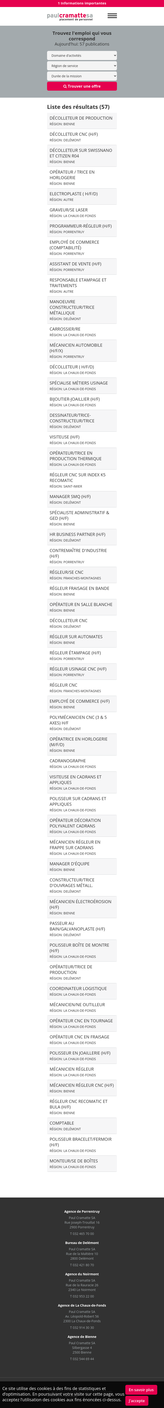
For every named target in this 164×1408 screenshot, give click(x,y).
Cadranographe (73, 763)
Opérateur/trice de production (71, 972)
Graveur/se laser (73, 212)
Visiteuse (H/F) (73, 439)
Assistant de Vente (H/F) (75, 266)
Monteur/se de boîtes (74, 1163)
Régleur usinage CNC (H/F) (78, 671)
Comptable (65, 1125)
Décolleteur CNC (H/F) (74, 136)
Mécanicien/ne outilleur (77, 1007)
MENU (112, 15)
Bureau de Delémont (82, 1242)
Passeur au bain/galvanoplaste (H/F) (77, 928)
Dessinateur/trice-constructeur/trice (72, 420)
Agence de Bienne (82, 1336)
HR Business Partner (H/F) (77, 536)
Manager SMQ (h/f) (70, 499)
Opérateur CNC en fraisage (79, 1039)
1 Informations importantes (82, 3)
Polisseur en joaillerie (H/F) (80, 1055)
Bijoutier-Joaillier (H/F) (75, 401)
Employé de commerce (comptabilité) (74, 247)
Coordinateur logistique (78, 991)
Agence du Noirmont (82, 1274)
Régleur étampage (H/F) (75, 655)
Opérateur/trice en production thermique (76, 458)
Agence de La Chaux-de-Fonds (82, 1305)
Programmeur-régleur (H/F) (81, 228)
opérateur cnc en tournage (81, 1023)
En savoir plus (141, 1389)
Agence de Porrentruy (82, 1211)
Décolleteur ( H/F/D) (73, 369)
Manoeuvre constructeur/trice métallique (72, 310)
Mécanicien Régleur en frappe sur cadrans (75, 847)
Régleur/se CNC (75, 574)
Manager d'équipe (69, 866)
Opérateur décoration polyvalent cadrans (75, 825)
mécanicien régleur (73, 1071)
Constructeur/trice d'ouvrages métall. (72, 885)
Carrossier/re (73, 331)
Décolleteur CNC (68, 623)
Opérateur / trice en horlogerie (72, 177)
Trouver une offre (82, 86)
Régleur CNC (75, 687)
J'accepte (137, 1400)
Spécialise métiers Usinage (79, 385)
